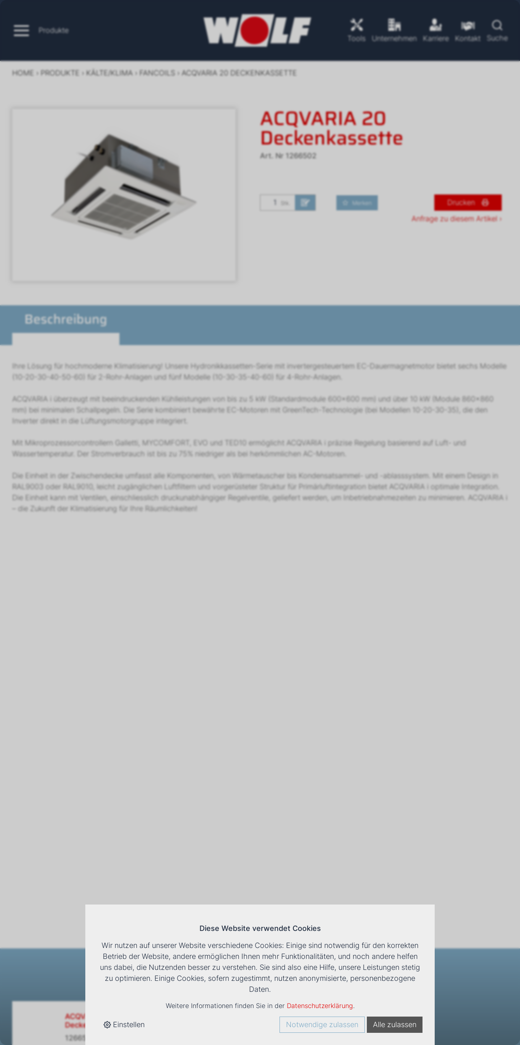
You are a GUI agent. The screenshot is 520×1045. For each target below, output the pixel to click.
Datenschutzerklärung (320, 1006)
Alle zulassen (394, 1024)
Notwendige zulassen (322, 1024)
